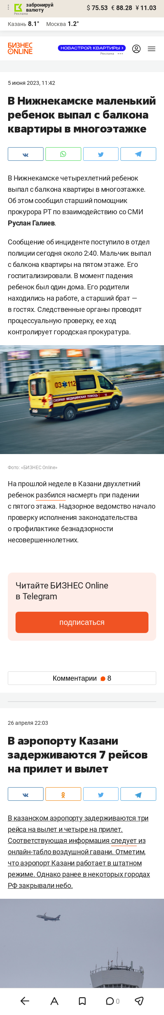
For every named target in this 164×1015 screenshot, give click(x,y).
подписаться (82, 622)
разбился (50, 495)
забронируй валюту (39, 7)
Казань (17, 24)
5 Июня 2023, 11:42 (31, 83)
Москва (56, 24)
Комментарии (82, 678)
